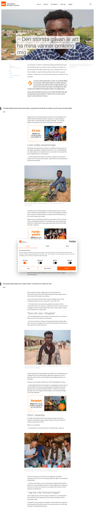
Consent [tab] (28, 246)
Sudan (11, 73)
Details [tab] (47, 246)
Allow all (66, 268)
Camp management (14, 75)
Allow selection (47, 268)
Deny (28, 268)
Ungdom (11, 77)
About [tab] (67, 246)
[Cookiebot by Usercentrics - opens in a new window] (70, 242)
